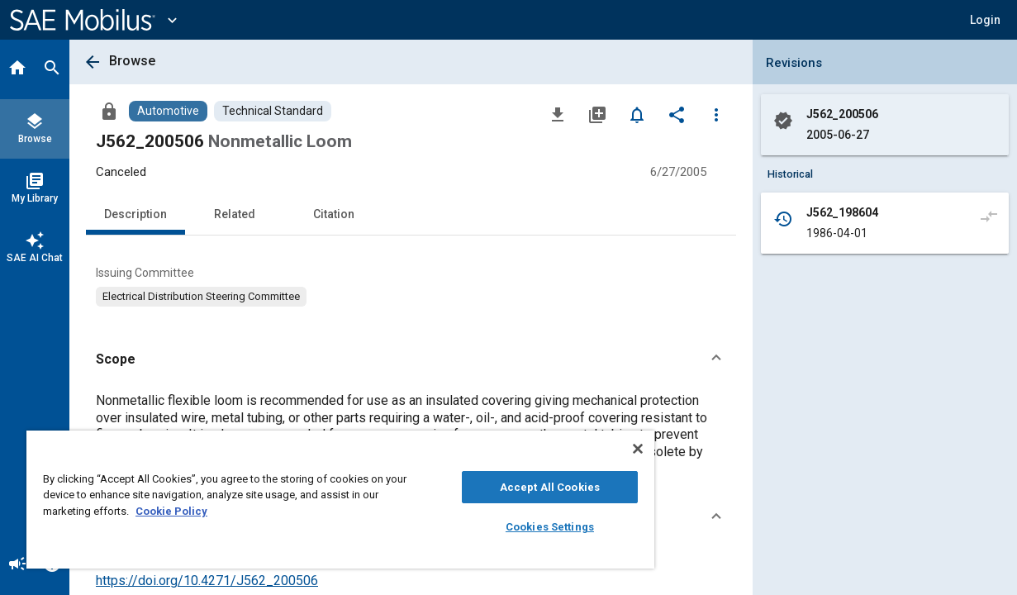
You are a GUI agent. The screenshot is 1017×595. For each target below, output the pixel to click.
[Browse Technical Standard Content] (272, 111)
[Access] (109, 110)
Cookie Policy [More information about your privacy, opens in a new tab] (190, 511)
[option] (201, 297)
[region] (321, 500)
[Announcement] (17, 565)
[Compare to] (988, 215)
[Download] (557, 114)
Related (234, 214)
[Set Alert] (636, 114)
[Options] (716, 114)
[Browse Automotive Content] (168, 111)
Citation (333, 214)
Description (135, 214)
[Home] (17, 69)
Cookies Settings (517, 527)
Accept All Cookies (518, 487)
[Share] (676, 114)
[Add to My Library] (597, 114)
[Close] (600, 449)
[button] (985, 20)
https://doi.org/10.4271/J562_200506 (207, 580)
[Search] (52, 69)
